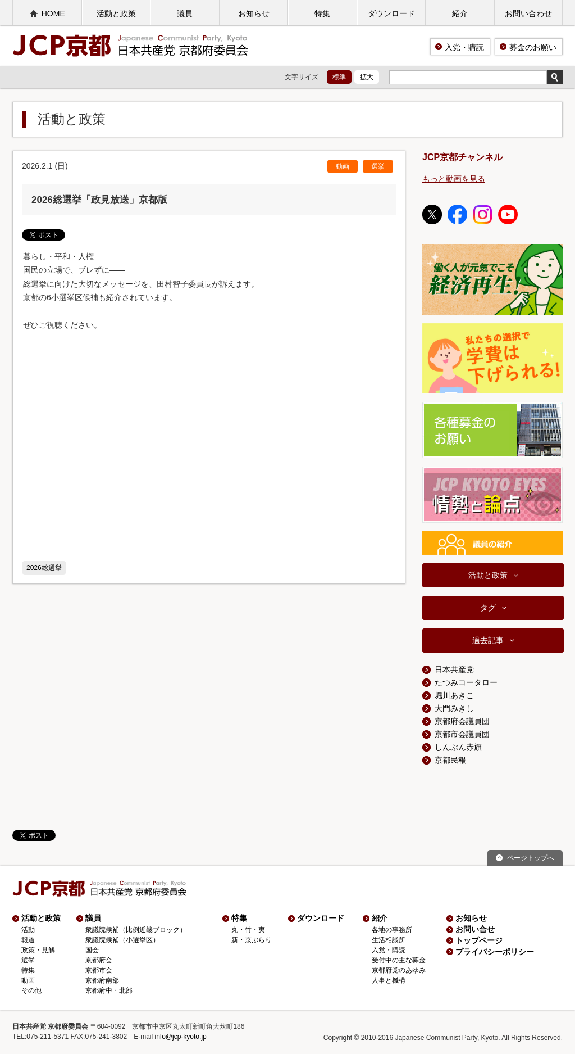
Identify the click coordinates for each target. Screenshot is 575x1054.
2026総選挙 (44, 568)
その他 (31, 990)
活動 (28, 930)
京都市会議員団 (462, 734)
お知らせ (254, 13)
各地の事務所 (392, 930)
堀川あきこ (454, 695)
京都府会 (98, 960)
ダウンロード (391, 13)
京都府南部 (102, 980)
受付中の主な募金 (399, 960)
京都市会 (98, 970)
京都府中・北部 (109, 990)
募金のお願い (532, 47)
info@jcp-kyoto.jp (181, 1037)
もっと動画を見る (453, 178)
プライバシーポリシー (494, 951)
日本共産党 (454, 669)
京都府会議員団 (462, 721)
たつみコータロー (466, 682)
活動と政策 (116, 13)
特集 (322, 13)
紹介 (460, 13)
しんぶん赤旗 (458, 747)
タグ (488, 607)
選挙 (378, 166)
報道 (28, 940)
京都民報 (450, 760)
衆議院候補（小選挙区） (122, 940)
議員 (185, 13)
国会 (92, 950)
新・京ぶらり (251, 940)
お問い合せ (475, 929)
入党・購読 (464, 47)
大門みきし (454, 708)
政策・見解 (38, 950)
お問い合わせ (528, 13)
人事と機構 (388, 980)
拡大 (366, 77)
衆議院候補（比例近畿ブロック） (135, 930)
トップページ (479, 940)
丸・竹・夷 (248, 930)
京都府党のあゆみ (399, 970)
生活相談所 (388, 940)
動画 (342, 166)
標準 (339, 77)
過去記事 (488, 640)
